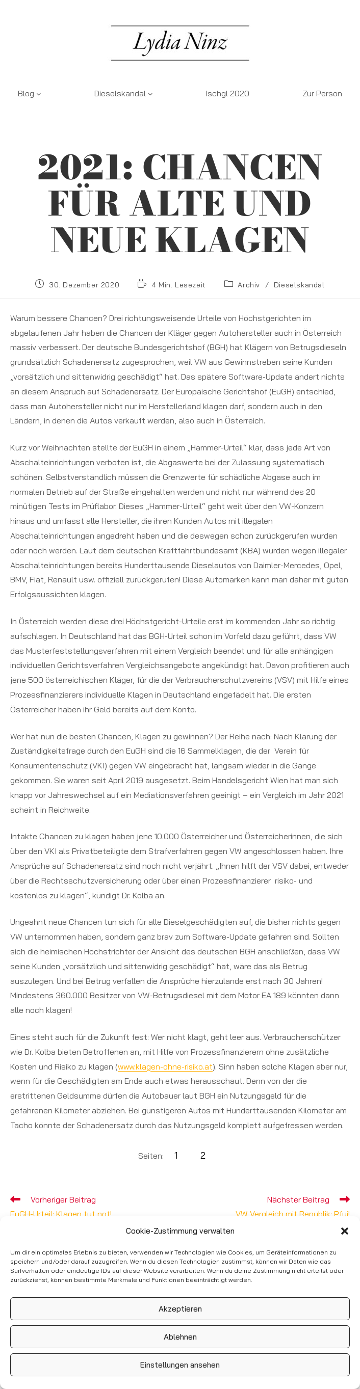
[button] (345, 1231)
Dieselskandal (299, 284)
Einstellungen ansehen (180, 1365)
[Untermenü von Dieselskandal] (150, 93)
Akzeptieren (180, 1309)
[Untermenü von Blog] (38, 93)
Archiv (249, 284)
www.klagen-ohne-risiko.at (166, 1066)
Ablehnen (180, 1337)
